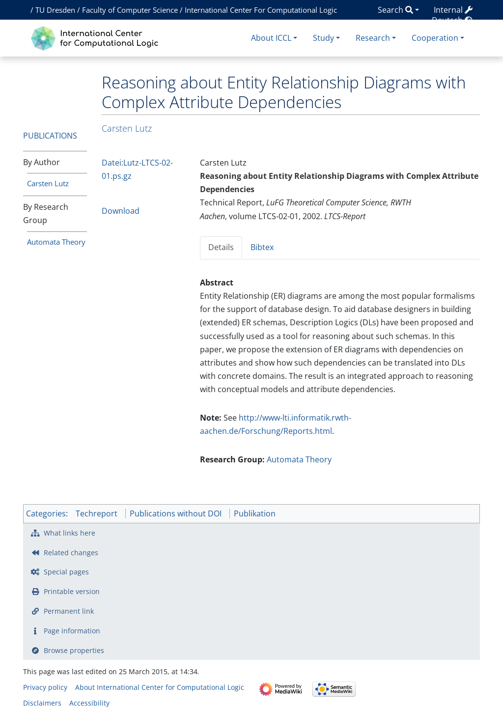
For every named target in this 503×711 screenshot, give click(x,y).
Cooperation (435, 37)
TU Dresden (55, 10)
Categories (46, 513)
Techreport (96, 513)
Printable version (72, 591)
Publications (50, 135)
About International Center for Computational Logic (159, 687)
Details (221, 247)
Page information (72, 630)
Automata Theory (56, 242)
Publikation (255, 513)
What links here (69, 533)
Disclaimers (42, 703)
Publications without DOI (176, 513)
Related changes (71, 552)
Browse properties (74, 650)
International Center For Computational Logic (261, 10)
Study (323, 37)
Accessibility (89, 703)
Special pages (66, 571)
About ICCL (271, 37)
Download (121, 210)
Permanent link (69, 611)
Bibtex (262, 247)
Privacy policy (45, 687)
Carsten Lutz (48, 183)
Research (373, 37)
